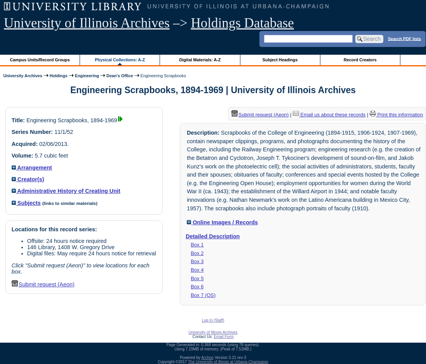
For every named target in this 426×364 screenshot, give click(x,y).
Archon (207, 357)
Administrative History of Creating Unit (66, 191)
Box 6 (197, 286)
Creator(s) (28, 179)
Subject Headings (280, 59)
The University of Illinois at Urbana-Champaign (228, 362)
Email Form (223, 337)
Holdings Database (242, 23)
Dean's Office (119, 75)
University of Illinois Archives (87, 23)
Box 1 (197, 245)
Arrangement (32, 168)
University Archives (22, 75)
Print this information (396, 115)
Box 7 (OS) (203, 295)
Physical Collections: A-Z (120, 59)
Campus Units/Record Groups (40, 59)
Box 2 (197, 253)
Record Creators (360, 59)
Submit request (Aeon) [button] (43, 284)
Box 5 (197, 278)
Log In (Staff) (213, 320)
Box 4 (197, 270)
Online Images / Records (222, 222)
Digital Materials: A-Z (200, 59)
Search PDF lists (404, 38)
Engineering (87, 75)
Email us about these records (329, 115)
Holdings (59, 75)
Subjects (26, 203)
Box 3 (197, 261)
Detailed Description (213, 236)
